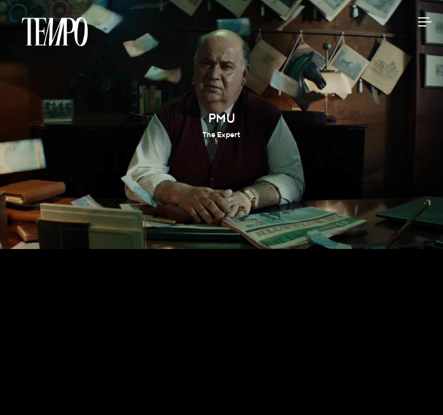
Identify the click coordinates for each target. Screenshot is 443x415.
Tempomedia (55, 31)
